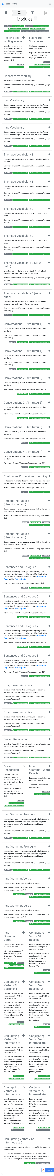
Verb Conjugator (20, 579)
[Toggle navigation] (50, 3)
